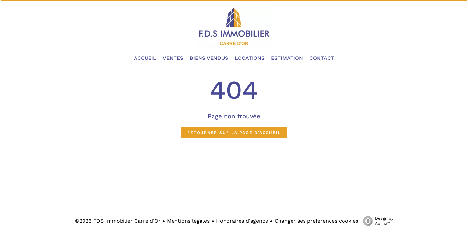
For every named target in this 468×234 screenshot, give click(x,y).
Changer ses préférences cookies (316, 221)
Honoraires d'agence (242, 221)
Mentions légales (188, 221)
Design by (376, 221)
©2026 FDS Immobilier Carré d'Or (118, 221)
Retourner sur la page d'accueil (234, 132)
